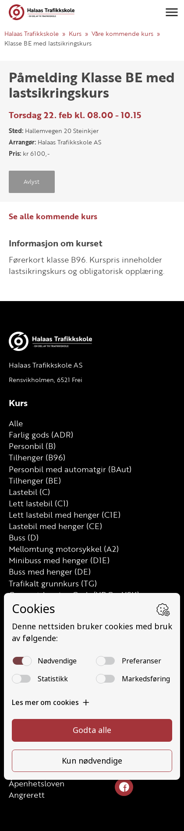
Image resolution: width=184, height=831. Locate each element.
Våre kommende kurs (122, 33)
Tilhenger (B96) (37, 457)
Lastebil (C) (29, 492)
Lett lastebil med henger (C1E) (64, 514)
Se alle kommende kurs (53, 216)
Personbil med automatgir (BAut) (70, 469)
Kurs (75, 33)
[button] (172, 12)
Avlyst (31, 181)
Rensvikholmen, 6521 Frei (45, 379)
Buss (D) (24, 537)
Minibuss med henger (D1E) (59, 560)
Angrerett (27, 794)
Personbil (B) (32, 446)
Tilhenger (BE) (35, 480)
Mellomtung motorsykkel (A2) (64, 548)
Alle (16, 423)
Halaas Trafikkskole (31, 33)
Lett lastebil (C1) (38, 503)
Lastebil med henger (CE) (55, 526)
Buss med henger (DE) (50, 571)
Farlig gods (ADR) (41, 434)
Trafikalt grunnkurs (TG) (53, 583)
